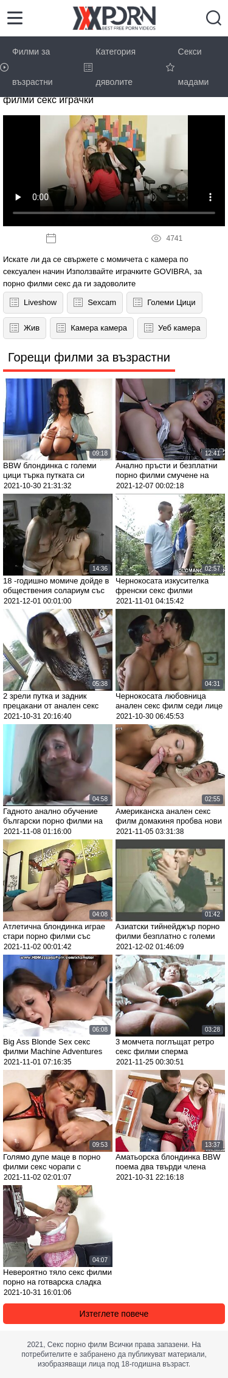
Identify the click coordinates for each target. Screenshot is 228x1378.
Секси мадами (187, 67)
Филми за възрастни (26, 67)
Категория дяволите (110, 67)
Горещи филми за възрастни (89, 357)
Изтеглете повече (114, 1314)
